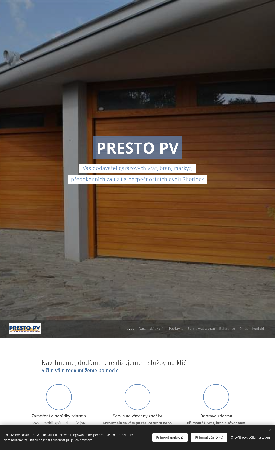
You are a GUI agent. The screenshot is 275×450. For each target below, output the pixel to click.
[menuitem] (109, 329)
